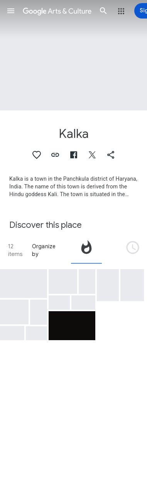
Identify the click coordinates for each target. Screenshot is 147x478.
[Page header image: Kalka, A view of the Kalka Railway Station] (73, 55)
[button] (11, 11)
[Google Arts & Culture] (57, 11)
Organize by (44, 250)
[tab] (86, 250)
